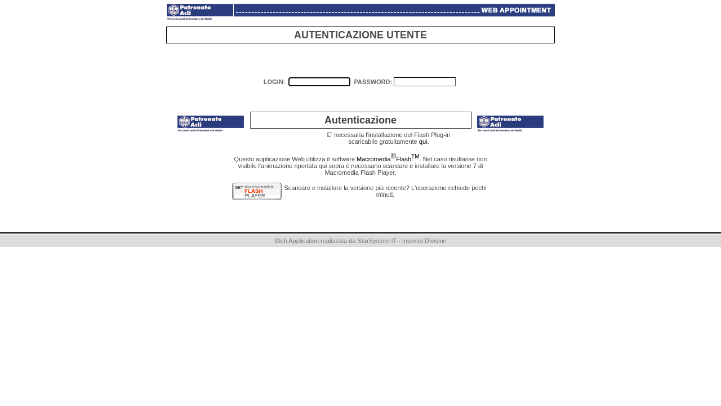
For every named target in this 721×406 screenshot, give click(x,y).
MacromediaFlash (388, 159)
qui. (424, 141)
